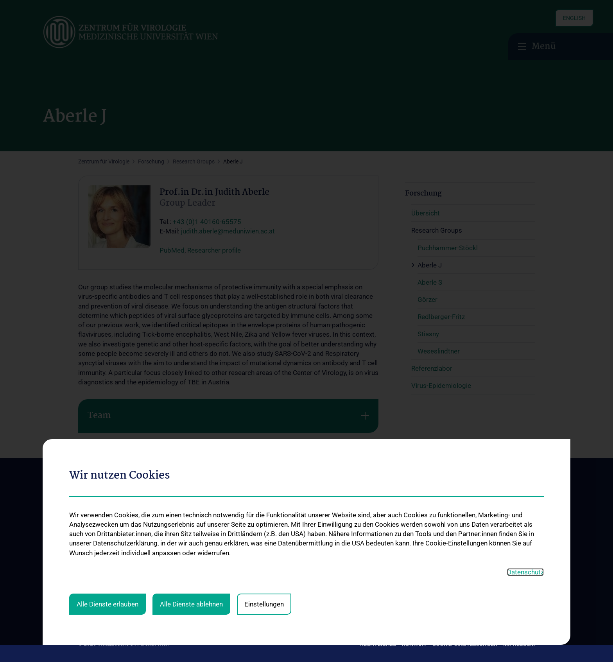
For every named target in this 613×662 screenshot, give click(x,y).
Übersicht (363, 548)
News (85, 560)
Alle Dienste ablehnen (191, 452)
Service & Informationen (199, 582)
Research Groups (373, 560)
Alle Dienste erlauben (107, 452)
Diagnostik (182, 570)
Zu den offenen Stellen (483, 544)
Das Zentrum (93, 548)
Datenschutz (525, 420)
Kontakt (88, 573)
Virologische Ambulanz (197, 595)
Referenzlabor (369, 573)
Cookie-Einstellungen (465, 644)
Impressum (519, 644)
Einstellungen (264, 452)
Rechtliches (378, 644)
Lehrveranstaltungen (286, 559)
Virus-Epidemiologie (376, 586)
